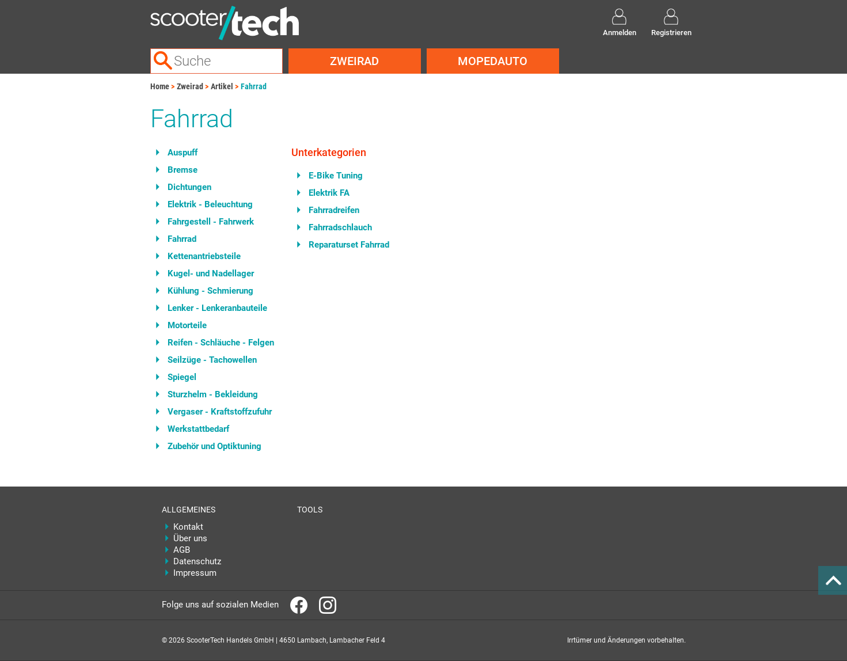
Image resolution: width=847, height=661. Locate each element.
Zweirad (354, 61)
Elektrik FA (329, 193)
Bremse (182, 170)
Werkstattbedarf (198, 429)
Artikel (222, 86)
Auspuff (182, 152)
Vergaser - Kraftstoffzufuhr (220, 412)
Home (159, 86)
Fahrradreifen (334, 210)
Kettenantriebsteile (204, 256)
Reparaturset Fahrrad (349, 245)
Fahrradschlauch (340, 227)
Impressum (195, 573)
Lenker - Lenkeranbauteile (217, 308)
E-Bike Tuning (336, 175)
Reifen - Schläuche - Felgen (221, 342)
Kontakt (188, 527)
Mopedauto (492, 61)
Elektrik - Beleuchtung (210, 204)
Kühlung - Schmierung (210, 291)
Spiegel (182, 377)
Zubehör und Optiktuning (214, 446)
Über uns (190, 538)
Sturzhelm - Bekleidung (213, 394)
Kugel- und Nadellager (211, 273)
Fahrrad (254, 86)
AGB (181, 550)
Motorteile (187, 325)
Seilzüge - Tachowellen (212, 360)
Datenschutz (197, 561)
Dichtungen (189, 187)
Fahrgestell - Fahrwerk (211, 221)
